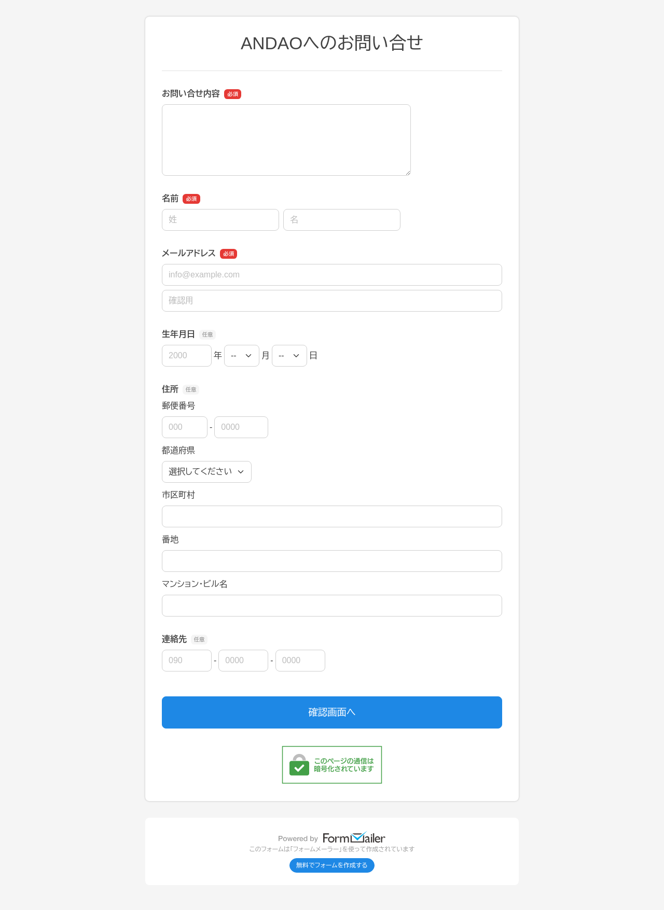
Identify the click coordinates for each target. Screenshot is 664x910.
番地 (170, 539)
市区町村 (178, 495)
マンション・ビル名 (194, 584)
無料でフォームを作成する (332, 865)
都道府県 (178, 450)
